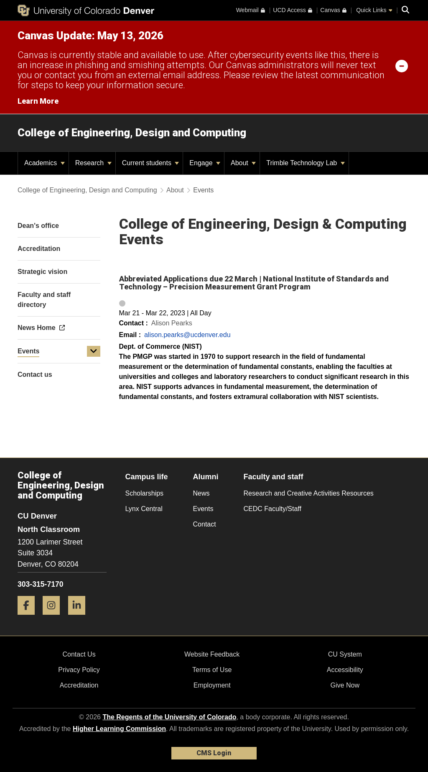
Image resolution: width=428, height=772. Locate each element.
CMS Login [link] (213, 753)
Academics (44, 162)
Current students (150, 162)
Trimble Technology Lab (305, 162)
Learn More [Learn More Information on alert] (38, 101)
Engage (204, 162)
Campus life (146, 477)
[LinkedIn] (80, 617)
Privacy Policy (79, 669)
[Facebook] (29, 617)
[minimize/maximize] (401, 66)
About (243, 162)
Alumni (206, 477)
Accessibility (345, 669)
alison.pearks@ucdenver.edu (187, 334)
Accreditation (79, 685)
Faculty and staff (273, 477)
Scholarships (144, 493)
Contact (204, 524)
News (201, 493)
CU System (345, 654)
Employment (212, 685)
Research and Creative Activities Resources (309, 493)
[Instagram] (54, 617)
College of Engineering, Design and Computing (132, 132)
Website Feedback (211, 654)
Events (28, 351)
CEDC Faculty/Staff (272, 508)
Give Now (345, 685)
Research (93, 162)
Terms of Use (212, 669)
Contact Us (78, 654)
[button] (93, 351)
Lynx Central (144, 508)
